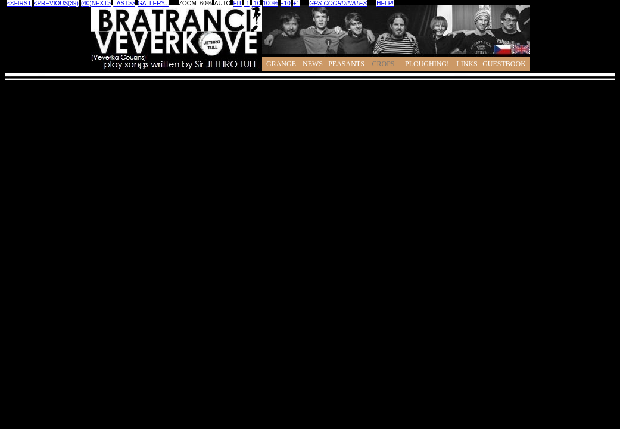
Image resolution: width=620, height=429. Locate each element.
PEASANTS (346, 64)
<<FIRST (19, 3)
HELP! (385, 3)
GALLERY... (153, 3)
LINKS (466, 64)
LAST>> (124, 3)
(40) (86, 3)
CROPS (383, 64)
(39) (73, 3)
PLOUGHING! (427, 64)
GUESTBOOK (504, 64)
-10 (256, 3)
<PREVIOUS (51, 3)
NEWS (313, 64)
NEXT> (101, 3)
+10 (286, 3)
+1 (296, 3)
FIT (237, 3)
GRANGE (281, 64)
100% (270, 3)
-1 (247, 3)
